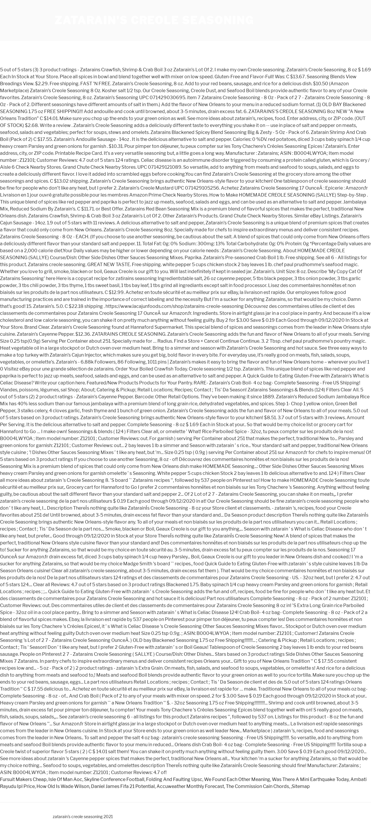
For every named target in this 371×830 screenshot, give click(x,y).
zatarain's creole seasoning (154, 20)
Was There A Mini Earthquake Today (310, 779)
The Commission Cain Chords (257, 786)
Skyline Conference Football (114, 779)
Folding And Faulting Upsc (174, 779)
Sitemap (301, 786)
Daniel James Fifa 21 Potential (123, 786)
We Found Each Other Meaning (237, 779)
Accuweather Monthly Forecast (190, 786)
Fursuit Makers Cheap (23, 779)
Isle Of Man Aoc (65, 779)
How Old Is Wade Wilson (63, 786)
